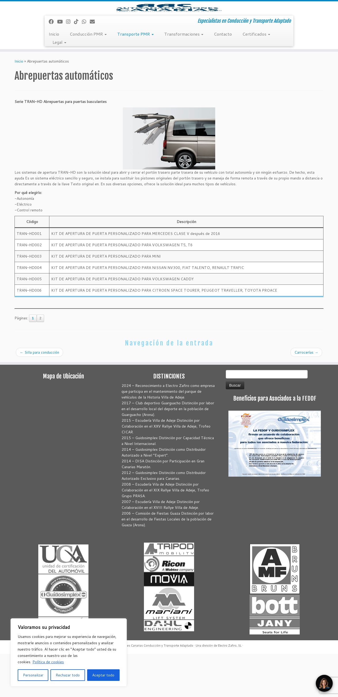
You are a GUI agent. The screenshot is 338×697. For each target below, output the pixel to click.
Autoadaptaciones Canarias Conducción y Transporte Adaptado (149, 688)
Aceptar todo (103, 675)
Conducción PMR (88, 77)
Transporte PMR (135, 77)
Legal (59, 85)
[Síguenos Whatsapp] (86, 64)
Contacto (223, 77)
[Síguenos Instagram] (70, 64)
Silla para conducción (39, 395)
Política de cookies (48, 662)
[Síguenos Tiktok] (78, 64)
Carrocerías (306, 395)
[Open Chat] (324, 683)
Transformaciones (183, 77)
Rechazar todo (68, 675)
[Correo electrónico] (94, 64)
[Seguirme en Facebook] (53, 64)
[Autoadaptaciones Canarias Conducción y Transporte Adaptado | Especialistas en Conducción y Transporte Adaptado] (169, 29)
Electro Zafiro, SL (230, 688)
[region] (69, 652)
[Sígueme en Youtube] (61, 64)
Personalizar (33, 675)
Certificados (256, 77)
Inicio (54, 77)
